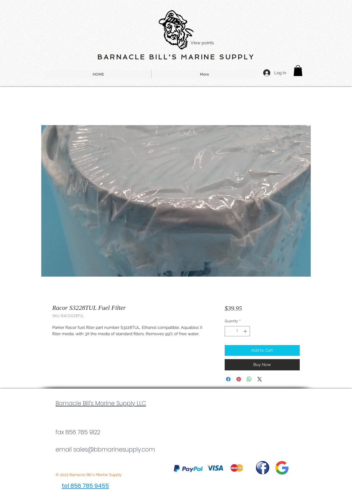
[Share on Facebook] (228, 379)
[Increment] (245, 331)
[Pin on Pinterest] (238, 379)
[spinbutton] (237, 331)
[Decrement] (229, 331)
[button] (297, 70)
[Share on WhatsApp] (249, 379)
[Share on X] (259, 379)
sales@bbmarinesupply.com (114, 449)
